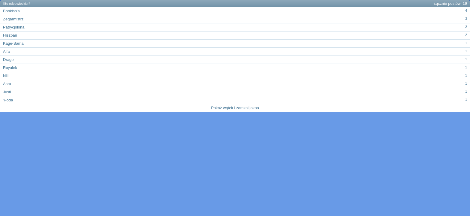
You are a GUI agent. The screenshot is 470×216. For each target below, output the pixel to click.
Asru (7, 84)
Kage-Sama (13, 43)
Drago (8, 59)
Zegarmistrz (13, 19)
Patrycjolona (14, 27)
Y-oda (8, 100)
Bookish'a (11, 11)
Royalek (10, 67)
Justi (7, 92)
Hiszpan (10, 35)
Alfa (6, 51)
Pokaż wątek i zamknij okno (235, 108)
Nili (5, 76)
